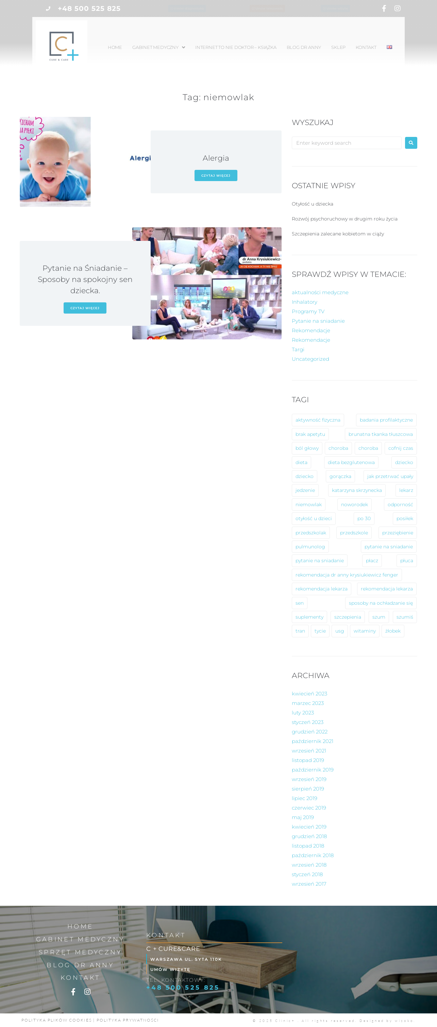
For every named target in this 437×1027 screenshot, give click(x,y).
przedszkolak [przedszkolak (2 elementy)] (311, 533)
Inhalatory (304, 302)
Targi (298, 349)
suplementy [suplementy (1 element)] (309, 617)
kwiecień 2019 (309, 827)
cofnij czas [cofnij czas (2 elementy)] (400, 448)
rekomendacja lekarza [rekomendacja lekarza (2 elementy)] (322, 589)
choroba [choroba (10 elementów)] (338, 448)
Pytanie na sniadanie (318, 321)
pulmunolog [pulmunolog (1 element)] (310, 547)
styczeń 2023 (307, 722)
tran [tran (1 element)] (300, 631)
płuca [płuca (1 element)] (406, 560)
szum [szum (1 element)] (378, 617)
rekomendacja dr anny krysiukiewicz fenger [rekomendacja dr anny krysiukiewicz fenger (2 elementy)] (347, 575)
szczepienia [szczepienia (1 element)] (347, 617)
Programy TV (308, 311)
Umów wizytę (174, 969)
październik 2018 (313, 855)
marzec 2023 (308, 703)
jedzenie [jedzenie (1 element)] (305, 490)
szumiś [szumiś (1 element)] (405, 617)
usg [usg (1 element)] (339, 631)
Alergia (216, 158)
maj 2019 (303, 817)
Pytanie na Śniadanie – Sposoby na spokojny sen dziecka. (85, 279)
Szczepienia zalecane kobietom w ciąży (338, 234)
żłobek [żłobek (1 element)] (393, 631)
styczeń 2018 (307, 874)
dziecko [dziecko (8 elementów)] (404, 462)
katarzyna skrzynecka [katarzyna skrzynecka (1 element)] (357, 490)
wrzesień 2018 (309, 865)
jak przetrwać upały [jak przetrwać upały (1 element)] (390, 476)
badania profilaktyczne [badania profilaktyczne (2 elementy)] (386, 420)
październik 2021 (312, 741)
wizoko (404, 1021)
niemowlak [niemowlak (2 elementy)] (309, 504)
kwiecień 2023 (309, 693)
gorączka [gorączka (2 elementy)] (340, 476)
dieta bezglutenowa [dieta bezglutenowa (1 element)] (351, 462)
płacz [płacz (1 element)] (372, 560)
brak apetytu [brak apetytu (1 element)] (310, 434)
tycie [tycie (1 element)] (320, 631)
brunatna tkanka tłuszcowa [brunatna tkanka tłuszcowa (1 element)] (381, 434)
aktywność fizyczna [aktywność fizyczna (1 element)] (318, 420)
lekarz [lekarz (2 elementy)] (406, 490)
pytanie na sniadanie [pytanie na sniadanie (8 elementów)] (389, 547)
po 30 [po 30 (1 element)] (364, 518)
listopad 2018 (308, 846)
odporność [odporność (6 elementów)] (400, 504)
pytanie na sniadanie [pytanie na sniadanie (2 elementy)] (320, 560)
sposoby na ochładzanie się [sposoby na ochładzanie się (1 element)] (381, 603)
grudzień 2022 (309, 731)
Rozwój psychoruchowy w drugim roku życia (345, 219)
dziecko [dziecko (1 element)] (305, 476)
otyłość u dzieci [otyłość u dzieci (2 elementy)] (314, 518)
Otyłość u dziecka (312, 204)
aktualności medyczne (320, 292)
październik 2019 (313, 769)
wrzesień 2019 (309, 779)
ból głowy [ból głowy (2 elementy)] (307, 448)
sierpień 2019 (308, 788)
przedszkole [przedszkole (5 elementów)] (354, 533)
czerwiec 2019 (309, 807)
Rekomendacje (311, 330)
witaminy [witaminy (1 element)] (365, 631)
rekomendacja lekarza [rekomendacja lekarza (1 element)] (387, 589)
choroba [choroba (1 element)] (368, 448)
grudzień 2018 (309, 836)
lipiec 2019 (304, 798)
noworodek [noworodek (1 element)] (354, 504)
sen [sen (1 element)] (300, 603)
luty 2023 (303, 712)
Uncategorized (310, 359)
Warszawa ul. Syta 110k (192, 959)
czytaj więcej (216, 175)
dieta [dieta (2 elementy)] (301, 462)
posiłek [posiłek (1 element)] (405, 518)
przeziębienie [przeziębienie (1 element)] (397, 533)
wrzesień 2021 (309, 750)
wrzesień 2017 (309, 884)
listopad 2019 (308, 760)
